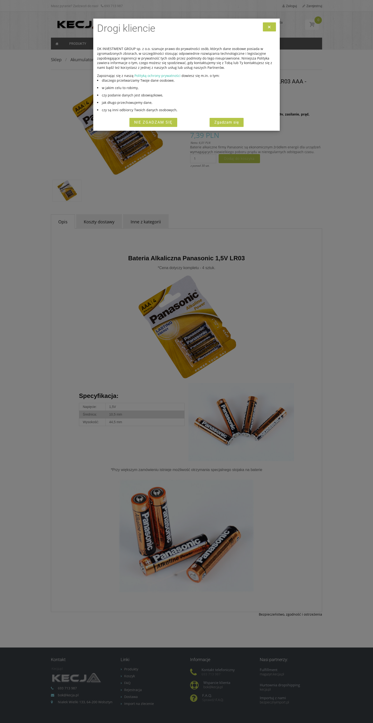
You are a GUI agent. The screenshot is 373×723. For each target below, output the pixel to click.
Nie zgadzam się (153, 122)
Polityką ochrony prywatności (157, 75)
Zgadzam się (226, 122)
